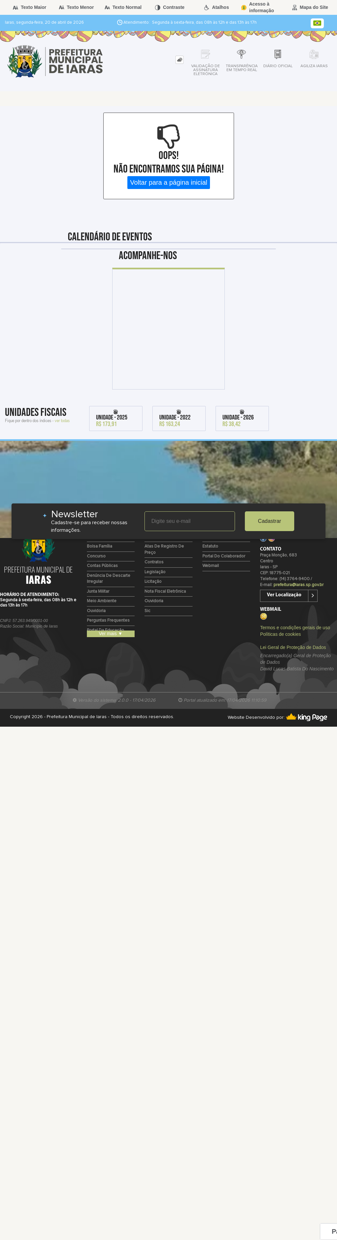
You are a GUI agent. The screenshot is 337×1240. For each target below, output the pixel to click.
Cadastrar (269, 521)
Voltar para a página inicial (168, 182)
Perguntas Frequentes (108, 620)
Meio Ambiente (102, 601)
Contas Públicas (102, 566)
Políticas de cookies (280, 634)
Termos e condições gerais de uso (295, 627)
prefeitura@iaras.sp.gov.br (298, 585)
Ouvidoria (96, 611)
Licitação (153, 582)
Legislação (155, 572)
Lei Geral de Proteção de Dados (293, 647)
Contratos (154, 562)
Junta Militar (98, 591)
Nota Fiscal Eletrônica (165, 591)
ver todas (62, 420)
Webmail (210, 566)
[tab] (179, 60)
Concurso (96, 556)
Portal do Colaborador (223, 556)
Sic (147, 611)
